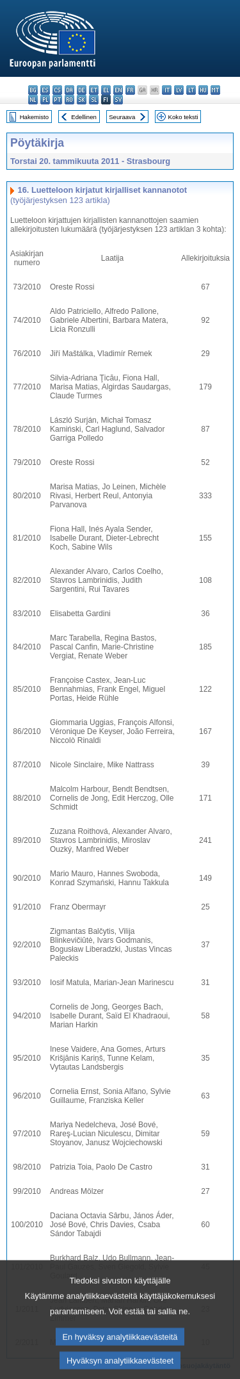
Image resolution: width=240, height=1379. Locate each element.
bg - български (33, 90)
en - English (118, 90)
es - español (45, 90)
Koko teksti (183, 116)
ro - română (69, 99)
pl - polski (45, 99)
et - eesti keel (94, 90)
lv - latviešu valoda (179, 90)
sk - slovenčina (81, 99)
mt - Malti (215, 90)
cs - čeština (57, 90)
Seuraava (122, 116)
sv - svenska (118, 99)
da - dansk (69, 90)
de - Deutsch (81, 90)
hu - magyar (203, 90)
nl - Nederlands (33, 99)
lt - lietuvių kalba (191, 90)
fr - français (130, 90)
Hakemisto (34, 116)
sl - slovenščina (94, 99)
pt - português (57, 99)
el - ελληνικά (106, 90)
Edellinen (83, 116)
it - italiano (167, 90)
